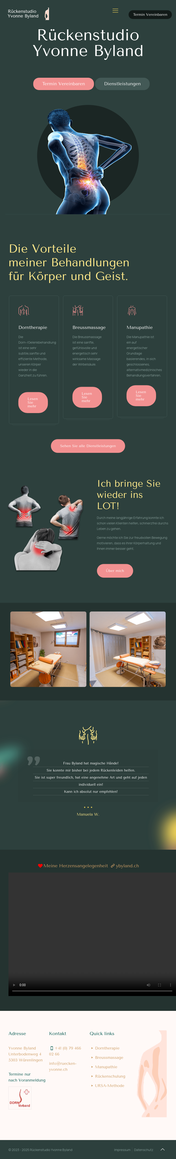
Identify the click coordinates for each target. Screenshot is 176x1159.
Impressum (122, 1150)
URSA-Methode (109, 1085)
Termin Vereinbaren (150, 14)
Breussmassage (109, 1057)
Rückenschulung (110, 1076)
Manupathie (106, 1067)
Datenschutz (143, 1150)
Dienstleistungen (122, 83)
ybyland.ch (127, 865)
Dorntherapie (107, 1048)
